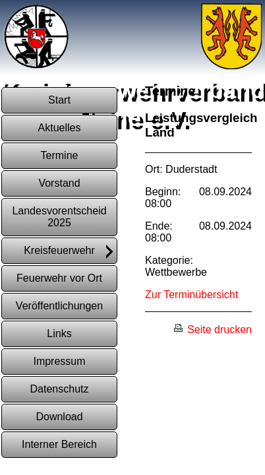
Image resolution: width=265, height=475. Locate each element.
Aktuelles (59, 127)
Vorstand (59, 183)
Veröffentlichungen (59, 305)
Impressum (59, 361)
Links (59, 333)
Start (59, 100)
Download (59, 416)
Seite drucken (212, 329)
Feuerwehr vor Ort (59, 278)
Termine (59, 155)
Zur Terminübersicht (191, 294)
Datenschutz (59, 389)
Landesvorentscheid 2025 (59, 216)
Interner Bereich (59, 444)
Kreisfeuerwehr (69, 251)
